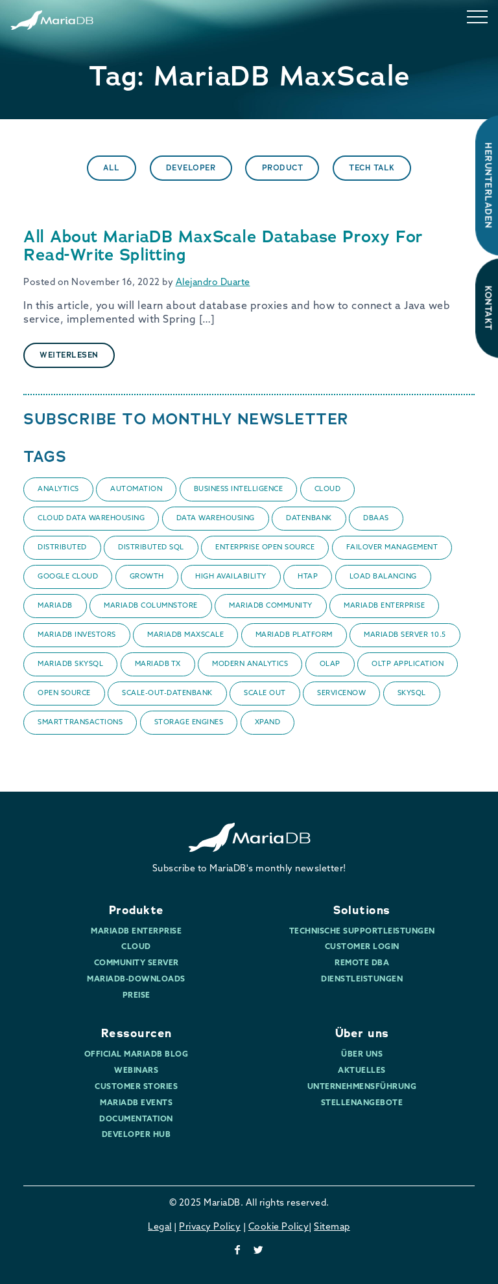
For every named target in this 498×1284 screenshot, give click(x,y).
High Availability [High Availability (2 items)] (231, 576)
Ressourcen (136, 1033)
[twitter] (259, 1251)
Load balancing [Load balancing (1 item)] (383, 576)
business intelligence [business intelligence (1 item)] (238, 489)
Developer (191, 168)
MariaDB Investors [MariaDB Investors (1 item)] (77, 635)
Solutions (361, 910)
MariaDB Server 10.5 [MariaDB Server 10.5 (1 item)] (405, 635)
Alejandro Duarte (213, 283)
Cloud (136, 947)
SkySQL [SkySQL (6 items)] (411, 693)
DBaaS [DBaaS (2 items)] (376, 518)
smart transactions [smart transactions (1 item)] (80, 722)
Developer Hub (136, 1135)
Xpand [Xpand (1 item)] (268, 722)
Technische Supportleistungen (362, 931)
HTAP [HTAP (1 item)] (308, 576)
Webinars (136, 1071)
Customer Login (362, 947)
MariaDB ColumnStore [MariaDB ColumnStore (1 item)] (151, 606)
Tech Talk (372, 168)
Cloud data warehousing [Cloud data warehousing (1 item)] (91, 518)
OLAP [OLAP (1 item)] (330, 664)
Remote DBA (362, 963)
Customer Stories (136, 1087)
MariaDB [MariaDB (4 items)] (55, 606)
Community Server (136, 963)
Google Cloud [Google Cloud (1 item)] (68, 576)
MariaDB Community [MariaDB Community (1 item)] (271, 606)
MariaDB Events (136, 1103)
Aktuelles (362, 1071)
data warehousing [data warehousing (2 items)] (215, 518)
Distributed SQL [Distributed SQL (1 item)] (151, 547)
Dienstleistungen (362, 979)
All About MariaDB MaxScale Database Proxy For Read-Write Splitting (223, 245)
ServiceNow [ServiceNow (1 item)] (341, 693)
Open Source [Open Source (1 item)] (64, 693)
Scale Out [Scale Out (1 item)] (265, 693)
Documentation (136, 1119)
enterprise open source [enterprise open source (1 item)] (264, 547)
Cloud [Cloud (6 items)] (327, 489)
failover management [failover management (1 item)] (392, 547)
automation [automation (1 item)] (136, 489)
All (111, 168)
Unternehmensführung (362, 1087)
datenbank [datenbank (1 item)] (309, 518)
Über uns (362, 1033)
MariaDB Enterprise (136, 931)
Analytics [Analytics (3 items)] (58, 489)
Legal (160, 1227)
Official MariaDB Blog (136, 1055)
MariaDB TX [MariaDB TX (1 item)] (158, 664)
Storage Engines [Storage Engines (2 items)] (189, 722)
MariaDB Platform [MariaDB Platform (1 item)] (294, 635)
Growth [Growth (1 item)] (147, 576)
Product (282, 168)
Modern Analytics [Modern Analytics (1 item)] (250, 664)
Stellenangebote (362, 1103)
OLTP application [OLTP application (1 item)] (408, 664)
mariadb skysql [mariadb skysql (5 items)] (70, 664)
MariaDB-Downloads (136, 979)
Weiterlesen (69, 355)
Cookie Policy (278, 1227)
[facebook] (238, 1251)
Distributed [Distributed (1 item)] (62, 547)
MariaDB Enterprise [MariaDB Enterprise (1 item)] (384, 606)
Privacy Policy (210, 1227)
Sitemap (332, 1227)
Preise (136, 996)
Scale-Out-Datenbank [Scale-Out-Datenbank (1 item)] (167, 693)
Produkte (136, 910)
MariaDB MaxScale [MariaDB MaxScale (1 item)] (185, 635)
